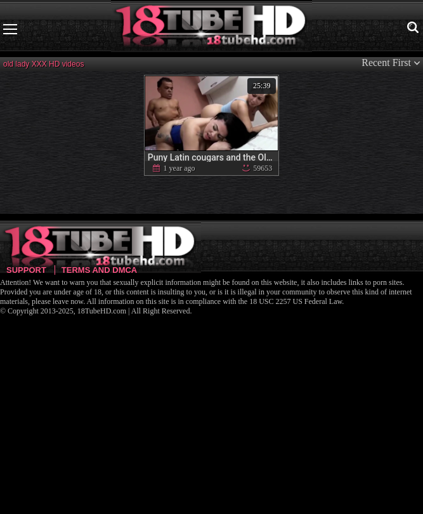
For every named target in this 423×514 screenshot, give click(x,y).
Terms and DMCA (99, 270)
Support (26, 270)
